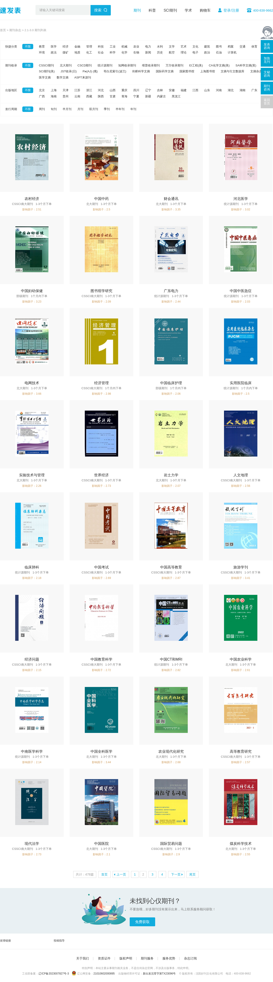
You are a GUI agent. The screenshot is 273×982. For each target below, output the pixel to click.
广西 (42, 96)
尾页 (192, 874)
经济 (65, 46)
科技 (101, 46)
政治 (207, 52)
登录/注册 (231, 10)
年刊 (133, 109)
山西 (113, 90)
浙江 (89, 90)
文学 (172, 46)
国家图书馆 (186, 71)
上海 (54, 90)
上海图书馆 (207, 71)
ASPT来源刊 (82, 77)
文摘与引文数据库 (232, 71)
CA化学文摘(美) (219, 65)
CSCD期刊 (85, 65)
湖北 (231, 90)
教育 (42, 46)
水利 (160, 46)
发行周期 (11, 109)
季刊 (107, 109)
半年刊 (120, 109)
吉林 (160, 90)
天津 (65, 90)
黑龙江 (176, 96)
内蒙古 (161, 96)
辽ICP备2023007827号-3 (53, 973)
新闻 (148, 52)
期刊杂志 (15, 30)
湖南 (242, 90)
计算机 (232, 52)
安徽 (172, 90)
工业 (113, 46)
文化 (195, 46)
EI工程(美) (196, 65)
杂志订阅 (190, 958)
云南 (77, 96)
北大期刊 (66, 65)
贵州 (65, 96)
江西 (195, 90)
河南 (219, 90)
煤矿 (65, 52)
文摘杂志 (256, 71)
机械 (124, 46)
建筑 (207, 46)
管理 (89, 46)
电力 (148, 46)
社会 (101, 52)
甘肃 (113, 96)
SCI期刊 (170, 10)
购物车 (205, 10)
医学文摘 (45, 77)
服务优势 (168, 958)
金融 (77, 46)
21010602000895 (104, 973)
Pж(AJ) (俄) (90, 71)
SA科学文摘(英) (245, 65)
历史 (160, 52)
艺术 (184, 46)
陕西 (101, 96)
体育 (254, 46)
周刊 (42, 109)
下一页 (176, 874)
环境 (42, 52)
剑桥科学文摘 (141, 71)
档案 (231, 46)
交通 (242, 46)
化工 (89, 52)
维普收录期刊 (151, 65)
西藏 (89, 96)
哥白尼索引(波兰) (115, 71)
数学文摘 (62, 77)
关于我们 (82, 958)
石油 (219, 52)
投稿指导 (59, 940)
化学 (124, 52)
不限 (28, 46)
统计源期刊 (105, 65)
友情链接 (5, 940)
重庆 (124, 90)
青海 (124, 96)
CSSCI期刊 (46, 65)
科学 (113, 52)
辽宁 (148, 90)
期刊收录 (11, 65)
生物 (136, 52)
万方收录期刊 (174, 65)
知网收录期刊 (127, 65)
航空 (172, 52)
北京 (42, 90)
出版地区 (11, 90)
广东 (254, 90)
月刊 (80, 109)
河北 (101, 90)
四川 (136, 90)
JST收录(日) (69, 71)
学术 (188, 10)
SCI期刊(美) (47, 71)
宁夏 (136, 96)
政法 (54, 52)
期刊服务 (147, 958)
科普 (152, 10)
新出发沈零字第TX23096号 (159, 973)
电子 (195, 52)
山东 (207, 90)
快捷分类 (11, 46)
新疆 (148, 96)
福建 (184, 90)
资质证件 (104, 958)
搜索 (97, 10)
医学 (54, 46)
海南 (54, 96)
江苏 (77, 90)
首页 (3, 30)
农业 (136, 46)
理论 (184, 52)
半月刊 (67, 109)
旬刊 (54, 109)
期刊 (137, 10)
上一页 (121, 874)
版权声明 (125, 958)
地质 (77, 52)
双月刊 (93, 109)
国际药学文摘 (165, 71)
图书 (219, 46)
